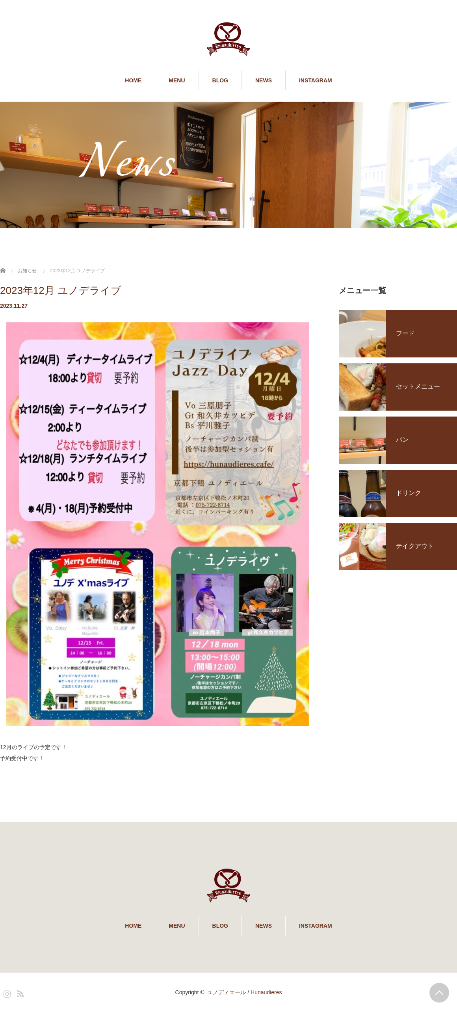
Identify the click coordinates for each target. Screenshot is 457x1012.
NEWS (263, 80)
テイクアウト (415, 546)
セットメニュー (418, 386)
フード (405, 333)
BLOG (220, 80)
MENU (177, 80)
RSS (19, 992)
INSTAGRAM (315, 80)
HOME (133, 80)
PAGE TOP (439, 993)
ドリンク (408, 492)
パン (402, 439)
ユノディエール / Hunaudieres (244, 992)
